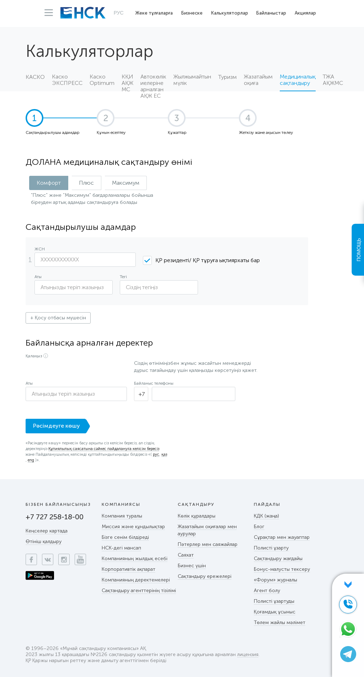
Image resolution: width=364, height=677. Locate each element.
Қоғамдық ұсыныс (274, 612)
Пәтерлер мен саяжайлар (207, 544)
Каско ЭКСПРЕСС (67, 80)
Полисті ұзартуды (274, 601)
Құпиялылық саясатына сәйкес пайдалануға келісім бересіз (103, 449)
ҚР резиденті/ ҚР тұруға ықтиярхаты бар (207, 260)
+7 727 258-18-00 (55, 517)
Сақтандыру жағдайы (278, 559)
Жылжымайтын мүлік (192, 80)
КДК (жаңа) (266, 516)
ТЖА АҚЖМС (333, 80)
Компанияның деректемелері (136, 580)
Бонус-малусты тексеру (282, 569)
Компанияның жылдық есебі (134, 559)
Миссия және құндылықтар (133, 527)
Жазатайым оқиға (258, 80)
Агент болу (267, 590)
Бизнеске (192, 13)
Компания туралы (122, 516)
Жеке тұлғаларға (154, 13)
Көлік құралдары (196, 516)
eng (31, 460)
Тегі (123, 276)
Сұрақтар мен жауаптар (282, 537)
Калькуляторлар (229, 13)
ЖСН (39, 249)
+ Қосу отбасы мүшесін (58, 318)
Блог (259, 527)
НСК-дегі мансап (121, 548)
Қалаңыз (34, 355)
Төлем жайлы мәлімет (279, 622)
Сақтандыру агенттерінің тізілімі (139, 590)
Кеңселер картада (47, 531)
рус (156, 455)
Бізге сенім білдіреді (125, 537)
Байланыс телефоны (153, 383)
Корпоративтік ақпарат (128, 569)
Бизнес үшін (192, 566)
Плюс (86, 182)
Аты (38, 276)
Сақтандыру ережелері (204, 576)
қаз (164, 455)
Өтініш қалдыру (43, 541)
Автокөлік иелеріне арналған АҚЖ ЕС (153, 82)
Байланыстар (271, 13)
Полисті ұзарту (271, 548)
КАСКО (35, 77)
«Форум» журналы (275, 580)
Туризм (227, 77)
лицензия (247, 654)
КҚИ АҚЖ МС (127, 82)
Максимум (125, 182)
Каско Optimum (102, 80)
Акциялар (305, 13)
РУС (119, 13)
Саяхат (186, 555)
